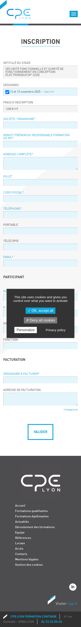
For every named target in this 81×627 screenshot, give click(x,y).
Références (23, 537)
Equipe (20, 532)
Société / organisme (19, 119)
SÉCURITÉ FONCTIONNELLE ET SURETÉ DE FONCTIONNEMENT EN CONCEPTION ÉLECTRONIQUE (34, 72)
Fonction (10, 339)
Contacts (21, 554)
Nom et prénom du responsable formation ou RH (36, 137)
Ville (8, 176)
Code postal (13, 192)
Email (8, 257)
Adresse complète (18, 154)
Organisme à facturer (21, 373)
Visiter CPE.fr (63, 601)
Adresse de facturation (22, 390)
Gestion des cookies (29, 564)
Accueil (20, 505)
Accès (19, 548)
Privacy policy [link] (56, 330)
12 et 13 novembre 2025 (32, 91)
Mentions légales (26, 559)
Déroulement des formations (35, 527)
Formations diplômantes (32, 516)
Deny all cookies (40, 320)
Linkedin (73, 587)
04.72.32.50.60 (51, 621)
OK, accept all (40, 310)
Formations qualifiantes (31, 511)
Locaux (20, 543)
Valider (40, 432)
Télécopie (11, 241)
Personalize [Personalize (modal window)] (26, 330)
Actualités (22, 521)
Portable (10, 224)
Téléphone (12, 208)
